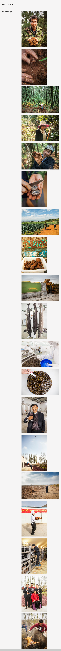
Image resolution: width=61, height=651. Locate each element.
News (22, 8)
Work (22, 2)
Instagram (31, 3)
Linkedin (31, 2)
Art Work (23, 3)
